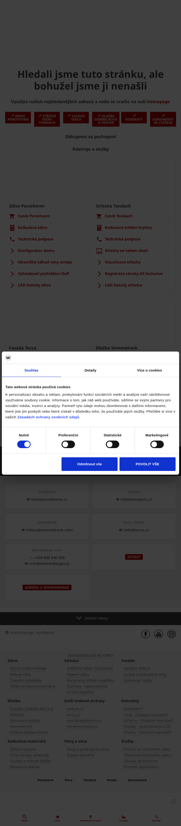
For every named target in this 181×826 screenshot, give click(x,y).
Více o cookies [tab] (149, 370)
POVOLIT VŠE (147, 464)
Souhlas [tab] (31, 370)
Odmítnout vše (89, 464)
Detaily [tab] (90, 370)
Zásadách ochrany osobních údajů (48, 417)
